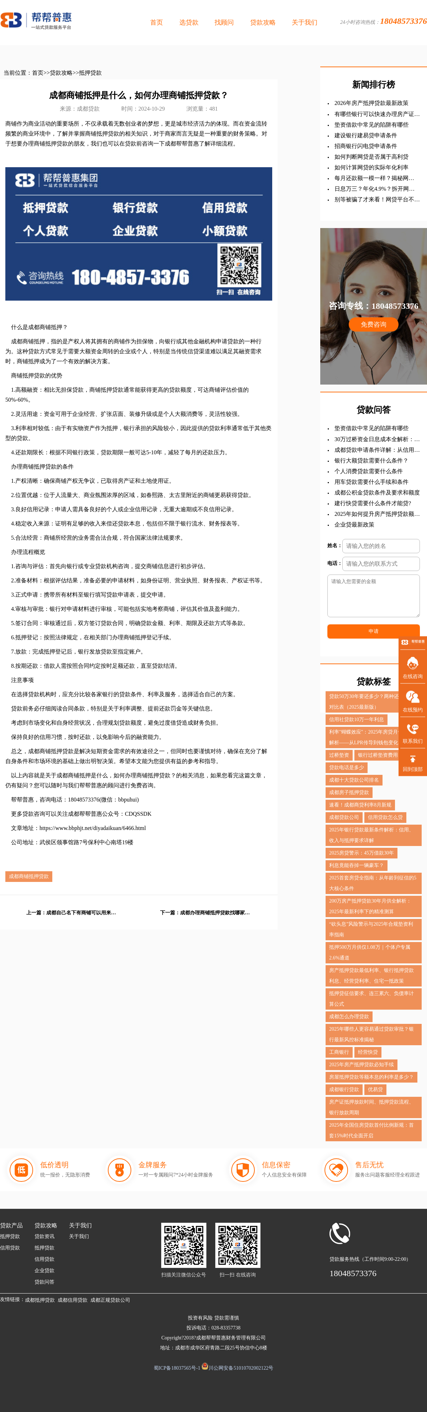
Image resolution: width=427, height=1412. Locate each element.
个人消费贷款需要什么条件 (368, 471)
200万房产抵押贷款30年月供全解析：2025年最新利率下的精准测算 (370, 906)
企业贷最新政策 (354, 525)
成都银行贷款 (344, 1089)
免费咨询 (373, 324)
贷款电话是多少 (346, 767)
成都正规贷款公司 (110, 1300)
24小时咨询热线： (383, 21)
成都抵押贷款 (40, 1300)
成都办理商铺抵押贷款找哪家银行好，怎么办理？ (215, 912)
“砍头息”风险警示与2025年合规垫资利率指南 (371, 929)
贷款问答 (44, 1282)
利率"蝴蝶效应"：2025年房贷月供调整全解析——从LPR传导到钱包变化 (373, 737)
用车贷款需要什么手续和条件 (371, 482)
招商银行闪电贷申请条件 (365, 146)
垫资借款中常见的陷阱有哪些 (371, 125)
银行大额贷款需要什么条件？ (371, 461)
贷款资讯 (44, 1236)
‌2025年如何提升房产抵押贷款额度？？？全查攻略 (374, 514)
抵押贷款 (90, 73)
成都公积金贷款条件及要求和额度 (377, 493)
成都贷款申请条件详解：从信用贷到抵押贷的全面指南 (377, 450)
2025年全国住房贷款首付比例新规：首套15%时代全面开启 (371, 1130)
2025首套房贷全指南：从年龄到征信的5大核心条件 (372, 883)
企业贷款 (44, 1270)
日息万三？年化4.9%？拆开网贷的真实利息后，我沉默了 (374, 189)
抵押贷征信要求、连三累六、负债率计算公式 (371, 999)
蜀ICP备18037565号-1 (177, 1368)
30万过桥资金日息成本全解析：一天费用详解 (377, 439)
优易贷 (375, 1089)
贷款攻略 (263, 22)
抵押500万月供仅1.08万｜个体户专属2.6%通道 (369, 953)
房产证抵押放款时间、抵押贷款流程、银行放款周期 (371, 1107)
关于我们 (304, 22)
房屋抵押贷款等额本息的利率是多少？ (371, 1077)
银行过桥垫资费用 (378, 755)
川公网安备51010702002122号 (241, 1368)
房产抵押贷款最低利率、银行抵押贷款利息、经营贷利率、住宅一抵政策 (371, 976)
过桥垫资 (339, 755)
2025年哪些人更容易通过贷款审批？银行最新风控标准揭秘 (371, 1034)
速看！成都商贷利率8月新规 (360, 805)
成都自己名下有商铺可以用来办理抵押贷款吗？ (81, 912)
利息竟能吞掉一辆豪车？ (356, 865)
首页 (156, 22)
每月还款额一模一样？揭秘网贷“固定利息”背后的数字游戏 (371, 178)
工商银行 (339, 1052)
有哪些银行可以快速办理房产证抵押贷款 (377, 114)
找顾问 (224, 22)
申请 (374, 631)
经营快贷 (368, 1052)
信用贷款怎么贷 (385, 817)
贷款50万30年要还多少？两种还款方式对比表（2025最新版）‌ (371, 702)
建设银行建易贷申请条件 (365, 135)
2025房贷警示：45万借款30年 (361, 853)
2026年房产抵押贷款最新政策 (371, 103)
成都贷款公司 (344, 817)
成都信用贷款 (73, 1300)
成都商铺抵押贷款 (29, 876)
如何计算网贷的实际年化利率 (371, 167)
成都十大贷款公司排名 (354, 780)
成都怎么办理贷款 (349, 1016)
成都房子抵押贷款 (349, 792)
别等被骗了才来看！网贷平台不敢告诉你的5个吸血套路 (377, 199)
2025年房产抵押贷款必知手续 (361, 1064)
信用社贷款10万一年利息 (356, 719)
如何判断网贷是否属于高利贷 (371, 157)
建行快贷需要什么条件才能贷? (372, 503)
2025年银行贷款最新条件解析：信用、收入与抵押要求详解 (371, 835)
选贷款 (189, 22)
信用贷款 (10, 1247)
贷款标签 (374, 681)
